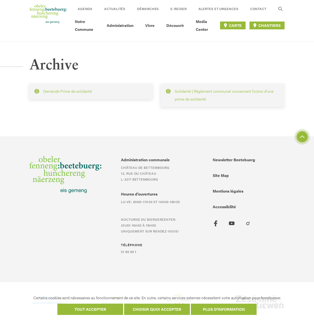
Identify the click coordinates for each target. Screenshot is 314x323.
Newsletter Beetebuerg (234, 159)
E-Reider (178, 8)
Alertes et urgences (218, 8)
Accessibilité (224, 206)
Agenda (85, 8)
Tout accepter (90, 309)
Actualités (114, 8)
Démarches (148, 8)
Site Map (221, 175)
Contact (258, 8)
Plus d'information (224, 309)
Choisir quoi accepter (157, 309)
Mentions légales (228, 191)
